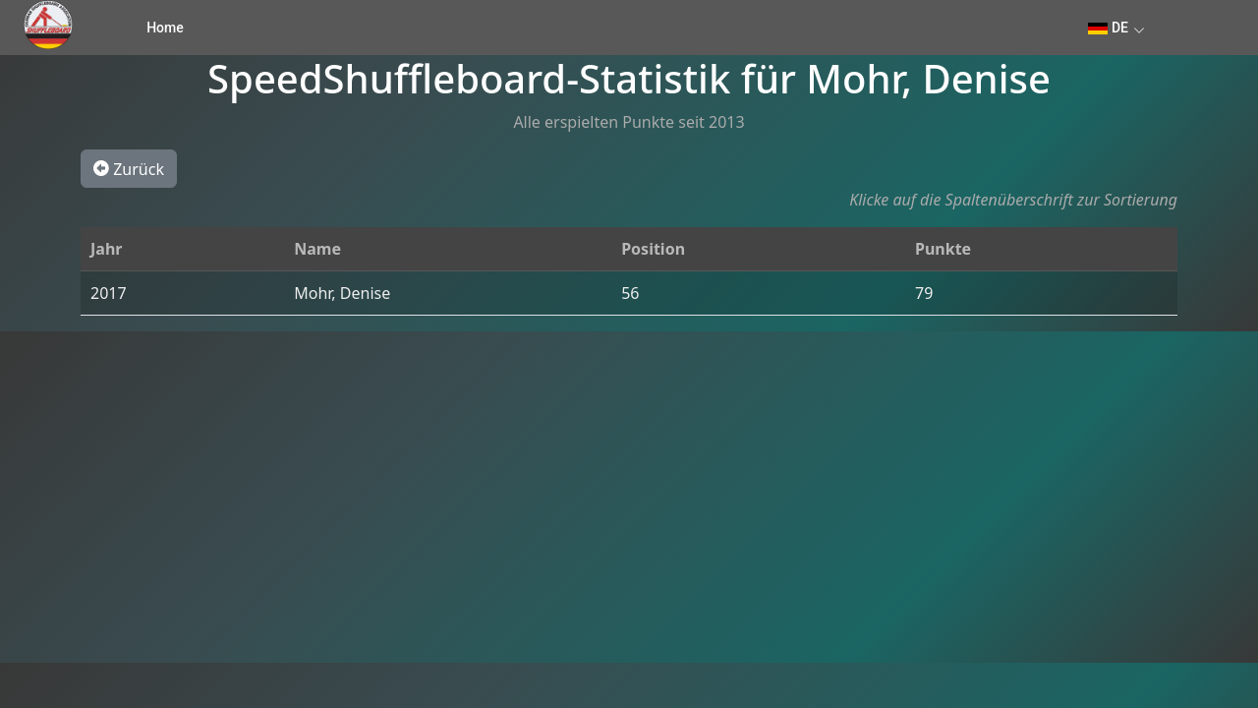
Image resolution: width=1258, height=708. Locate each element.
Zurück (128, 168)
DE (1108, 27)
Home (165, 27)
